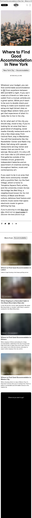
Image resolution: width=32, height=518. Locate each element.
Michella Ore (17, 75)
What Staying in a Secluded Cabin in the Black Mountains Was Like (15, 302)
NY (4, 90)
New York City (8, 70)
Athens (4, 333)
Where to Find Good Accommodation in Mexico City (16, 378)
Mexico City (5, 373)
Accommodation (22, 70)
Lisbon (4, 263)
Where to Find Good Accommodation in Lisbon (16, 269)
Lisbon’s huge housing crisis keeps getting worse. (15, 272)
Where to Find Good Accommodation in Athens (16, 338)
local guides (20, 212)
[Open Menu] (30, 5)
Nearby (4, 5)
